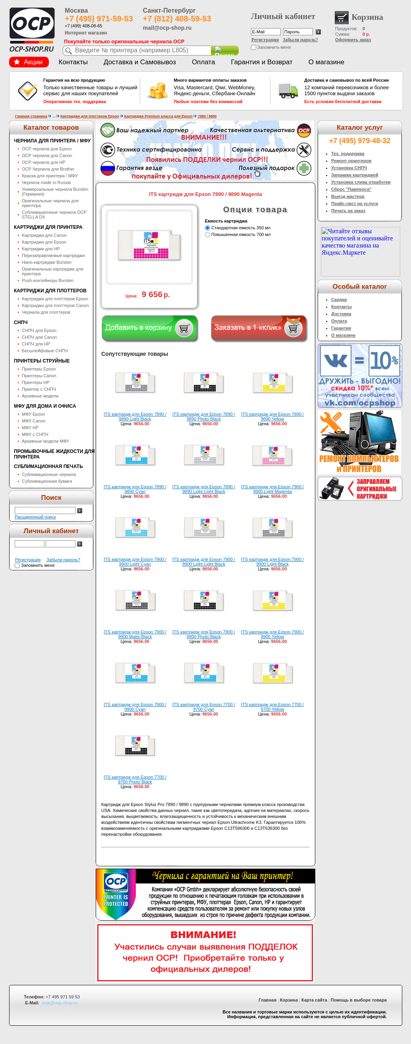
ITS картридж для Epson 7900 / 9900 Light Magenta (272, 489)
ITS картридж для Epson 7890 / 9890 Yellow (272, 416)
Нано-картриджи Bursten (46, 262)
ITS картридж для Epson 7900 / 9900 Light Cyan (135, 561)
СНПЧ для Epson (39, 330)
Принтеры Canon (39, 375)
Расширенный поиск (35, 516)
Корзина (289, 1000)
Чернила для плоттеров (46, 312)
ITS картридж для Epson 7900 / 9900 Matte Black (135, 634)
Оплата (203, 62)
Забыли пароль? (300, 39)
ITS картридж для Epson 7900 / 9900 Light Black (272, 561)
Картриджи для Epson (44, 242)
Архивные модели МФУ (45, 441)
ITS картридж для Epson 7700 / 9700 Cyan (203, 707)
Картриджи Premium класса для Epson (158, 116)
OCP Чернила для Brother (48, 169)
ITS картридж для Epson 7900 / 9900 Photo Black (203, 634)
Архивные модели (40, 395)
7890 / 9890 (207, 116)
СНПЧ (20, 322)
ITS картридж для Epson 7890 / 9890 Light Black (135, 416)
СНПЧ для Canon (39, 337)
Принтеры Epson (39, 369)
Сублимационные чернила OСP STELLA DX (54, 214)
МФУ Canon (33, 420)
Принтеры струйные (41, 361)
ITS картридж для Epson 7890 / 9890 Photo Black (203, 416)
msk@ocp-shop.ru (59, 1002)
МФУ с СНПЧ (35, 434)
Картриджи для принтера (48, 227)
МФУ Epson (33, 414)
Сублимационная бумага (47, 481)
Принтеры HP (36, 382)
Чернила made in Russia (46, 182)
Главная (267, 1000)
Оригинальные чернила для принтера (50, 203)
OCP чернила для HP (44, 162)
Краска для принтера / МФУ (50, 175)
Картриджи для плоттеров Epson (89, 116)
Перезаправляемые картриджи (53, 255)
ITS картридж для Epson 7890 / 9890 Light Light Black (203, 489)
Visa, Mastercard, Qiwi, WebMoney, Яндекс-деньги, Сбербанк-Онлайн (221, 91)
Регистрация (265, 39)
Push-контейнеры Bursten (47, 280)
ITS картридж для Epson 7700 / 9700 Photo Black (135, 779)
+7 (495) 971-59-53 (99, 18)
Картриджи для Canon (44, 235)
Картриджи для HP (41, 248)
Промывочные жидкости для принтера (54, 454)
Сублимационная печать (48, 466)
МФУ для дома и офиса (45, 406)
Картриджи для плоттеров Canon (55, 305)
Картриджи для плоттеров (50, 291)
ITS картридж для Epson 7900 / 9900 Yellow (272, 634)
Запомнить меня (274, 47)
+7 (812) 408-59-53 (177, 18)
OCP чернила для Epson (47, 148)
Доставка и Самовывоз (140, 62)
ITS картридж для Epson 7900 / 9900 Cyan (135, 707)
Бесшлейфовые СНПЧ (45, 350)
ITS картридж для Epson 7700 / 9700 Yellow (272, 707)
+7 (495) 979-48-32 (360, 141)
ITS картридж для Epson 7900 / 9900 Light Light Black (203, 561)
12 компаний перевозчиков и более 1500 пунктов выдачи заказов (351, 91)
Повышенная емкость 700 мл (240, 234)
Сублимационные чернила (49, 474)
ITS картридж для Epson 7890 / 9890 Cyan (135, 489)
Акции (28, 62)
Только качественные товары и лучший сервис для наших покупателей (90, 91)
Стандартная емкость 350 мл (240, 227)
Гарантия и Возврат (262, 62)
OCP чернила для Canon (47, 155)
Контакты (73, 62)
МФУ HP (30, 427)
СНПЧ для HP (36, 344)
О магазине (326, 62)
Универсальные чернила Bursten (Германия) (55, 191)
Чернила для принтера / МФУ (52, 141)
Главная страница (31, 116)
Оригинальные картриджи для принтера (52, 271)
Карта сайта (314, 1000)
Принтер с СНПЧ (39, 389)
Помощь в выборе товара (359, 1000)
